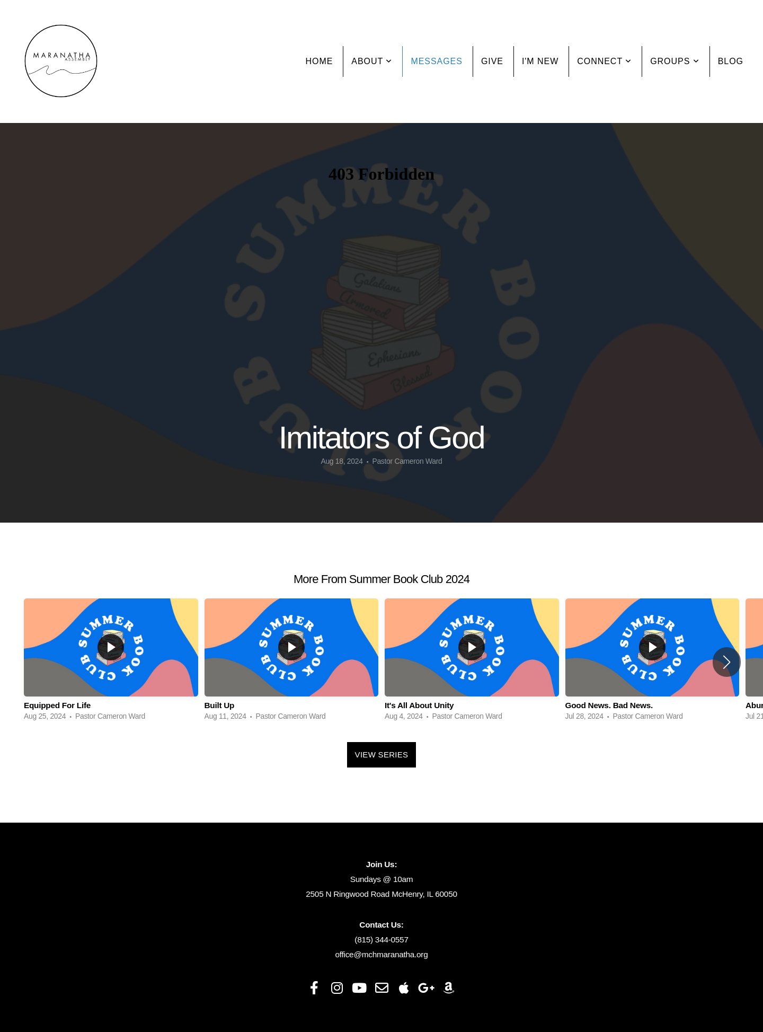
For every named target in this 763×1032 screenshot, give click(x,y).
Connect (604, 61)
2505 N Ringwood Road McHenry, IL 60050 (381, 893)
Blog (730, 61)
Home (319, 61)
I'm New (540, 61)
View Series (382, 754)
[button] (727, 662)
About (371, 61)
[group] (111, 662)
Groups (674, 61)
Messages (437, 61)
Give (492, 61)
